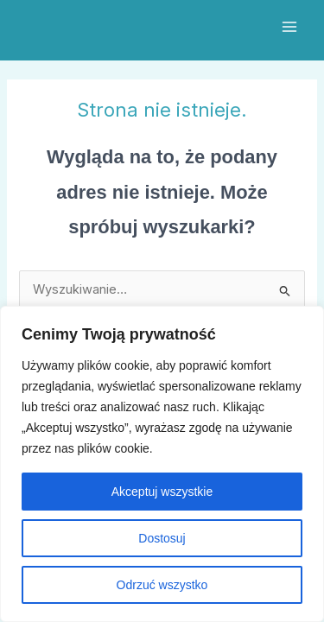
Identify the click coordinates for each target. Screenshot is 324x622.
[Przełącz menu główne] (289, 27)
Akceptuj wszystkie (162, 491)
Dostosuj (161, 538)
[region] (162, 464)
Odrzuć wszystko (162, 585)
